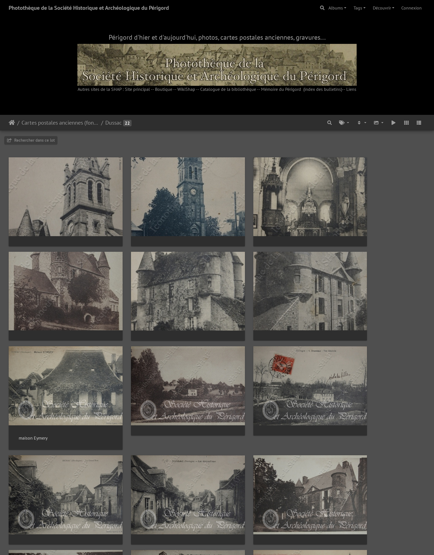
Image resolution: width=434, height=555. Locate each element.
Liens (351, 89)
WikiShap (186, 89)
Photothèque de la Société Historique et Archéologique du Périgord (89, 7)
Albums (335, 8)
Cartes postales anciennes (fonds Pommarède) (60, 122)
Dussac (113, 122)
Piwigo (229, 543)
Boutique (163, 89)
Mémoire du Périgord (281, 89)
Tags (358, 8)
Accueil (12, 122)
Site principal (137, 89)
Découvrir (382, 8)
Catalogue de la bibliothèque (228, 89)
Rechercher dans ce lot (31, 140)
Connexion (411, 8)
